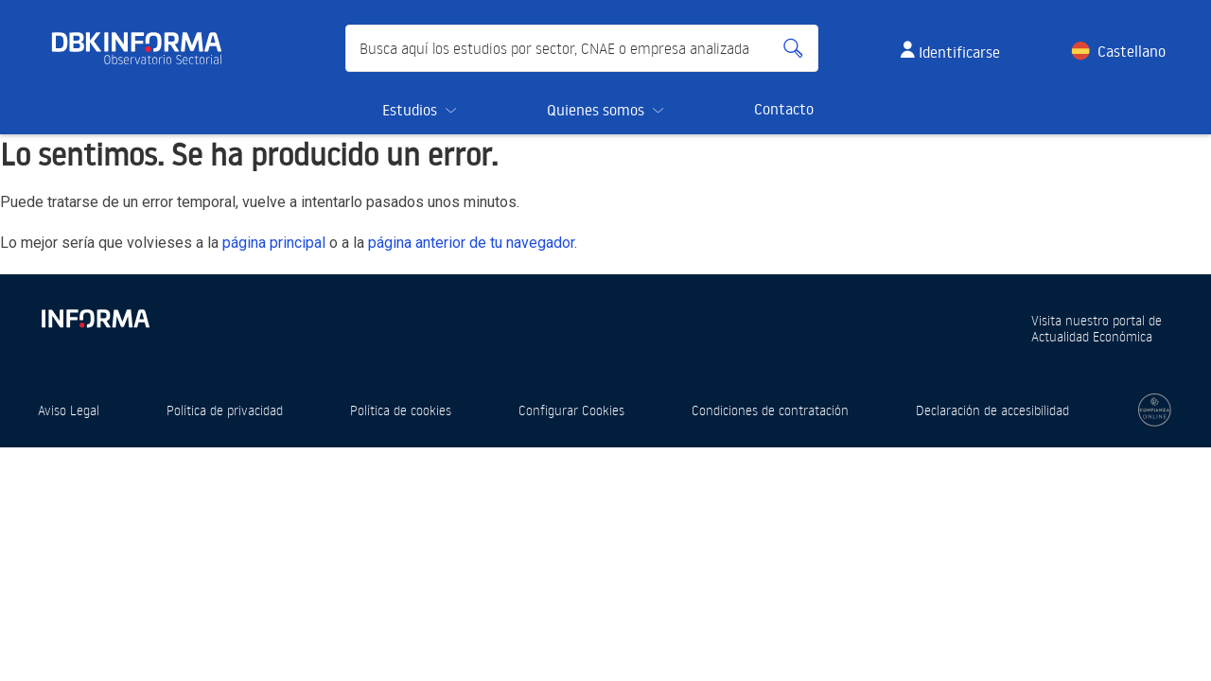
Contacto (784, 108)
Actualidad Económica (1091, 336)
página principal (273, 243)
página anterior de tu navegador (471, 243)
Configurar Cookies (571, 410)
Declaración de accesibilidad (992, 410)
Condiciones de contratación (770, 410)
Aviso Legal (68, 410)
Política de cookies (400, 410)
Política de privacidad (225, 410)
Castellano (1131, 51)
